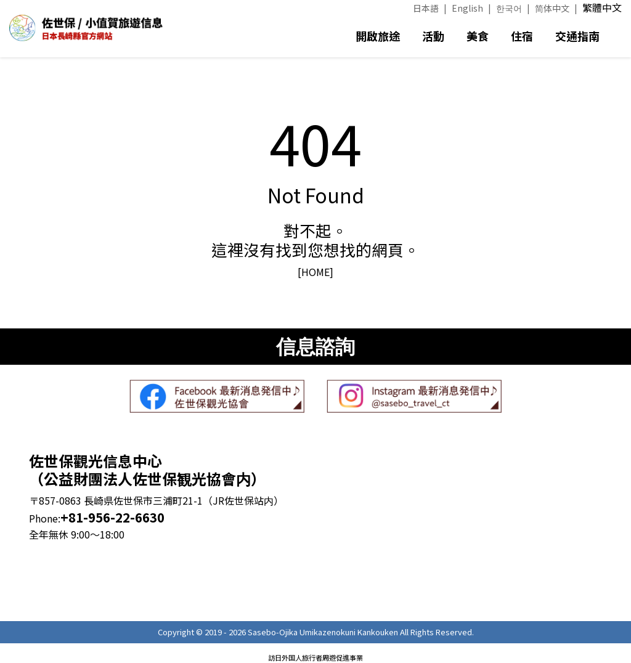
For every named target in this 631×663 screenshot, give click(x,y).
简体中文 (552, 8)
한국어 (509, 8)
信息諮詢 (315, 347)
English (467, 8)
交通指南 (577, 36)
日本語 (426, 8)
